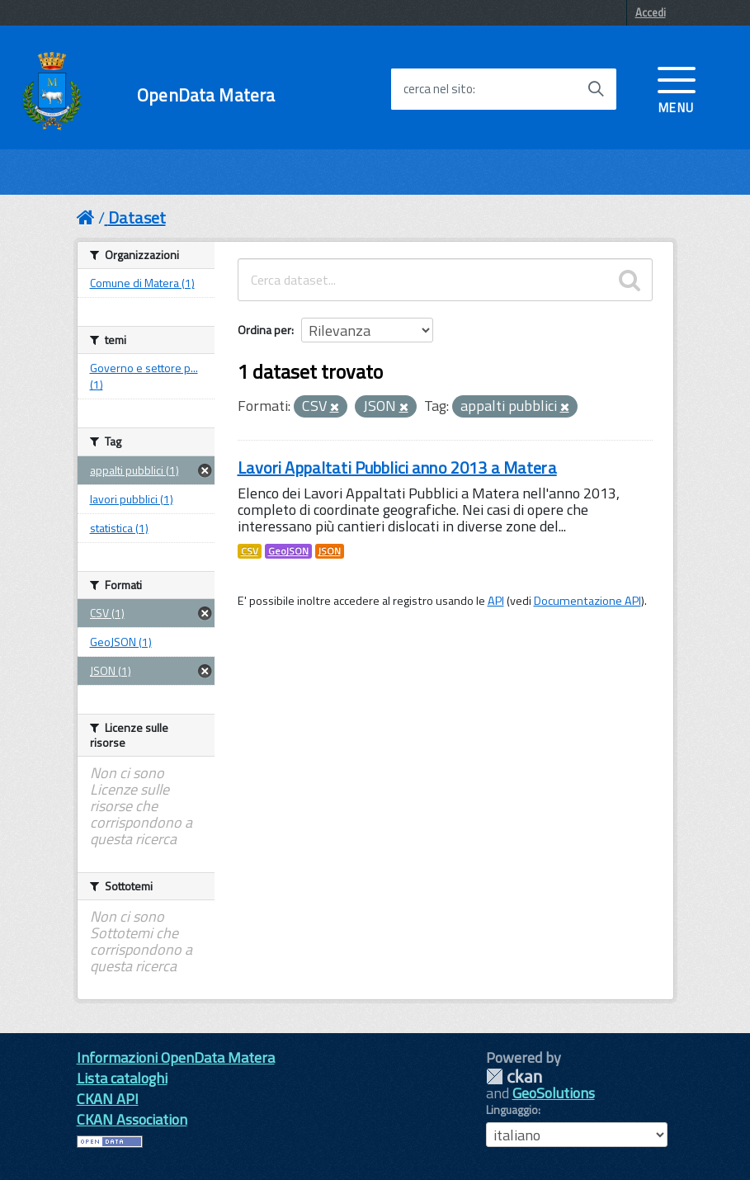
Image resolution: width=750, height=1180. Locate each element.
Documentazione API (587, 601)
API (496, 601)
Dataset (137, 217)
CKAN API (108, 1099)
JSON (329, 551)
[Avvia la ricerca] (595, 89)
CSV (249, 551)
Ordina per (264, 329)
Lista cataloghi (122, 1078)
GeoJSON (288, 551)
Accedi (650, 12)
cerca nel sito (438, 89)
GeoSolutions (553, 1093)
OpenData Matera (206, 95)
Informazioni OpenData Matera (176, 1057)
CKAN (514, 1076)
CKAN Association (132, 1119)
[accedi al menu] (677, 88)
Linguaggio (512, 1110)
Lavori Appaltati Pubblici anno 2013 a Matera (397, 467)
